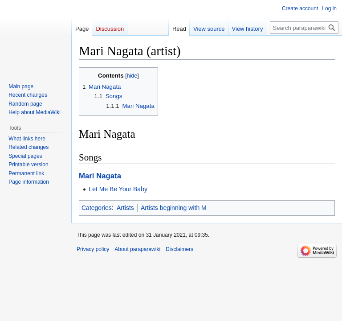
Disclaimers (179, 249)
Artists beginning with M (174, 207)
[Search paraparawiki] (304, 27)
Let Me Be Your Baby (118, 189)
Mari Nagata (100, 176)
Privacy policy (93, 249)
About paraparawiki (137, 249)
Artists (125, 207)
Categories (96, 207)
